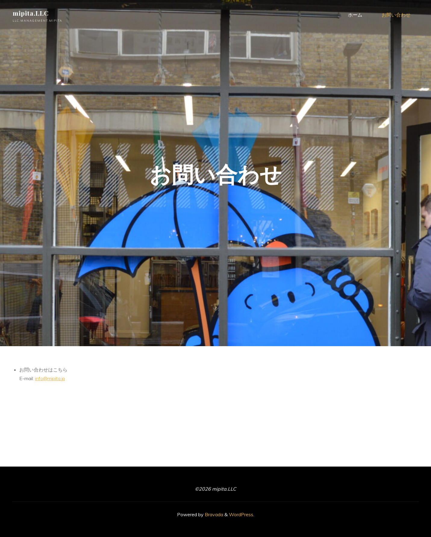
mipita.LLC (32, 13)
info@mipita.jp (50, 378)
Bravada (213, 514)
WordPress (241, 514)
